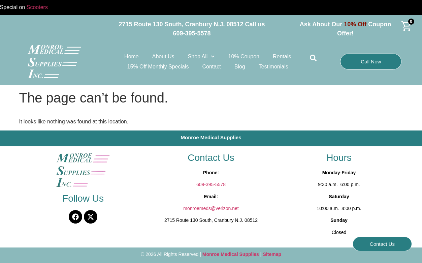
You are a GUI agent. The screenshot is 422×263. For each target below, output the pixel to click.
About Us (163, 56)
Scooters (40, 7)
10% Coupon (243, 56)
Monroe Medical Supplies (231, 254)
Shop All (201, 57)
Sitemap (272, 254)
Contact (211, 66)
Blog (239, 66)
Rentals (282, 56)
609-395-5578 (211, 184)
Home (131, 56)
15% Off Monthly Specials (158, 66)
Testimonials (273, 66)
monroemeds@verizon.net (210, 208)
